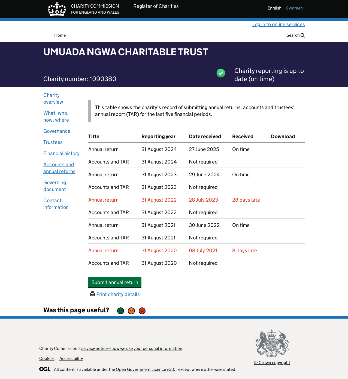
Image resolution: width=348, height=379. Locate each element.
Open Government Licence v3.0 (145, 369)
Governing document (54, 185)
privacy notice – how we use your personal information (131, 348)
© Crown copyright (272, 362)
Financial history (61, 153)
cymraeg (294, 8)
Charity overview (53, 98)
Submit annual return (116, 282)
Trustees (53, 142)
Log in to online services (278, 24)
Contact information (56, 203)
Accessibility (71, 358)
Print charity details (115, 294)
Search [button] (295, 35)
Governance (56, 131)
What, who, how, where (56, 116)
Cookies (47, 358)
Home (60, 35)
